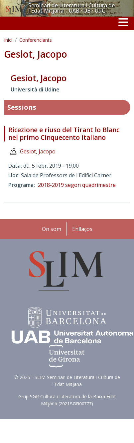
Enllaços (82, 229)
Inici (8, 40)
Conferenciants (35, 40)
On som (51, 229)
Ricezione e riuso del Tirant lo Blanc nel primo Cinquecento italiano (63, 134)
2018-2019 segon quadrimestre (77, 185)
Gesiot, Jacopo (38, 151)
